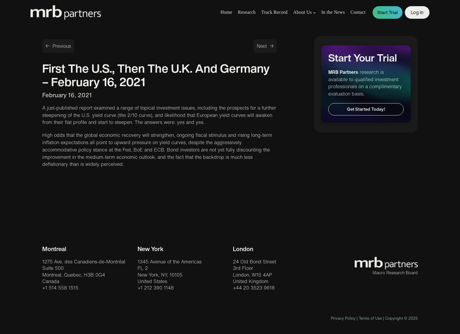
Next (262, 46)
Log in (417, 12)
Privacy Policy (343, 318)
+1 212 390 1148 (156, 287)
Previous (62, 46)
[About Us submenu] (314, 12)
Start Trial (387, 12)
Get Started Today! (366, 109)
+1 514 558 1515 (60, 287)
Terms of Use (370, 318)
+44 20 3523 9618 (254, 287)
